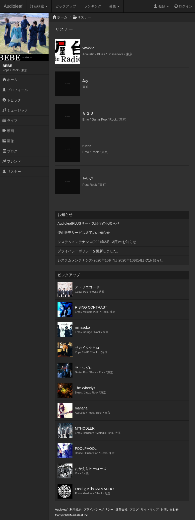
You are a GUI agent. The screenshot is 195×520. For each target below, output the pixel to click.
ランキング (92, 6)
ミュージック (15, 110)
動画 (8, 131)
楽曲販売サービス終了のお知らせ (84, 233)
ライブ (9, 121)
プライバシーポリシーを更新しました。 (89, 251)
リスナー (11, 172)
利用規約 (75, 509)
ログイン (183, 6)
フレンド (11, 161)
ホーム (9, 80)
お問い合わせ (170, 509)
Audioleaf (13, 6)
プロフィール (15, 90)
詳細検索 (39, 6)
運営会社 (122, 509)
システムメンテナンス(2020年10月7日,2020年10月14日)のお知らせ (110, 260)
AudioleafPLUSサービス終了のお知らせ (89, 223)
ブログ (9, 151)
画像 (8, 141)
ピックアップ (65, 6)
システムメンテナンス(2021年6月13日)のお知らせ (97, 242)
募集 (114, 6)
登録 (161, 6)
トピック (11, 100)
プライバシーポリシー (98, 509)
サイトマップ (150, 509)
